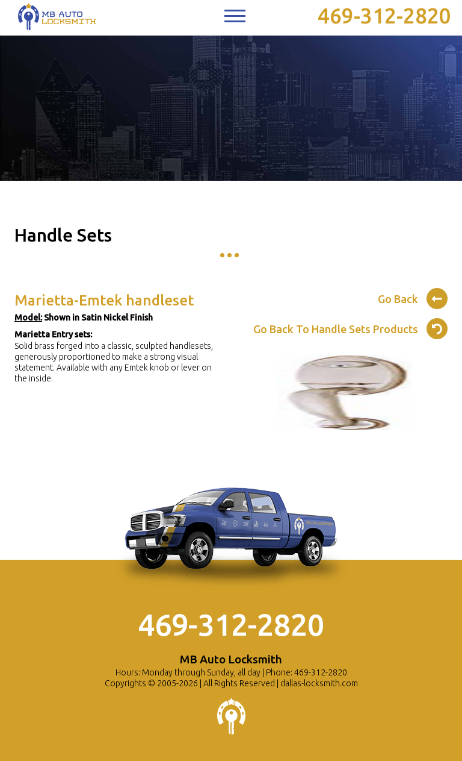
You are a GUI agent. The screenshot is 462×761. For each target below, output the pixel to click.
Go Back (413, 297)
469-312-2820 (384, 16)
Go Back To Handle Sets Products (350, 327)
